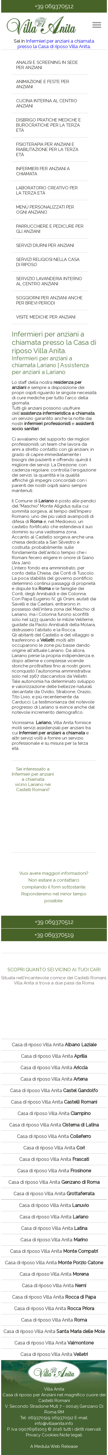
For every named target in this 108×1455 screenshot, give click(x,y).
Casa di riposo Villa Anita (54, 1044)
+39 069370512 (54, 6)
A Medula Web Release (54, 1446)
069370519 (39, 1417)
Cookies (51, 1435)
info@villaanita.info (54, 1423)
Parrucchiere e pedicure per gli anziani (49, 229)
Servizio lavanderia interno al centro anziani (49, 281)
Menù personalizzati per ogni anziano (45, 210)
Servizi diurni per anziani (45, 245)
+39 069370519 (54, 934)
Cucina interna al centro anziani (46, 103)
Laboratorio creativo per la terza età (46, 190)
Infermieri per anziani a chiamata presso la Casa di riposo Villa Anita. (56, 43)
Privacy (34, 1435)
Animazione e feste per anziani (42, 84)
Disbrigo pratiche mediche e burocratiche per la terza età (48, 125)
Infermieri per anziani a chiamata (42, 171)
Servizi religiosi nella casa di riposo (47, 262)
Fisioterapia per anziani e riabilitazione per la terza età (47, 149)
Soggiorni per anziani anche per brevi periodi (49, 300)
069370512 (62, 1417)
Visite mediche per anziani (45, 317)
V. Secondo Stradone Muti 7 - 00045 (41, 1406)
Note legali (71, 1435)
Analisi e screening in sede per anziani (47, 65)
